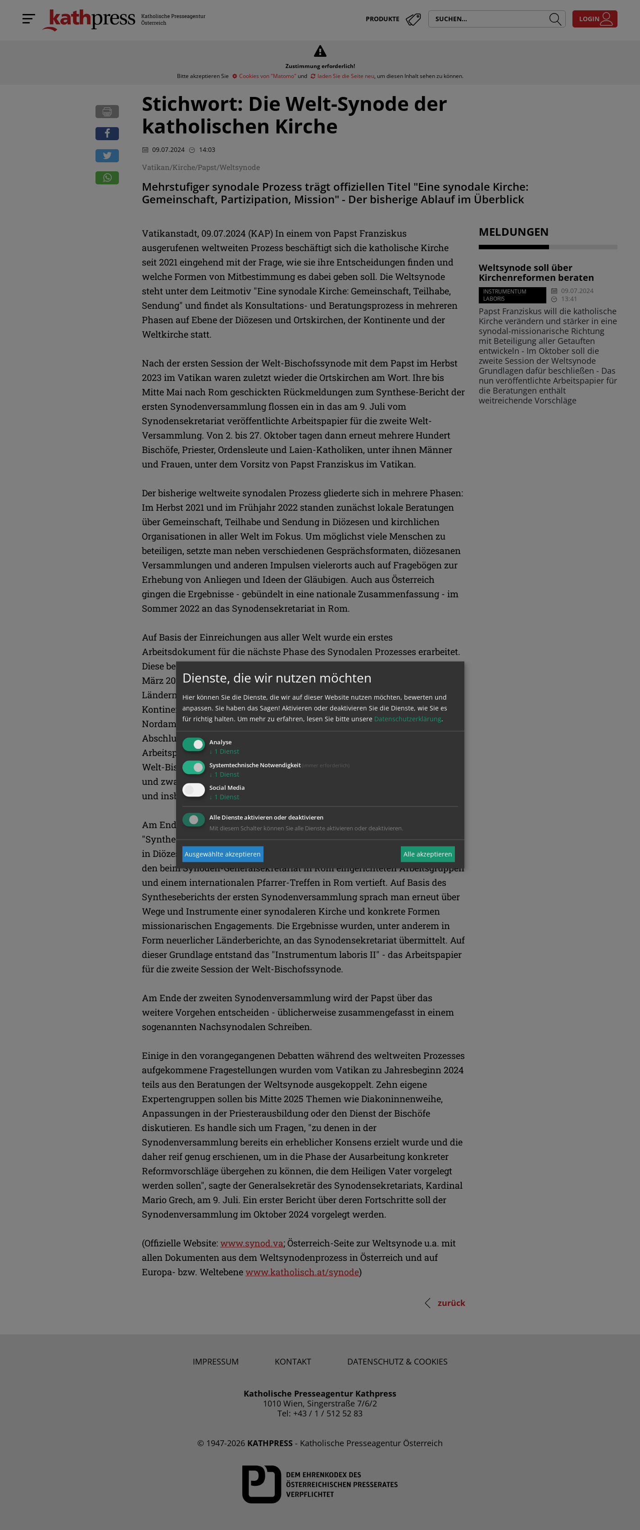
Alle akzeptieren (428, 854)
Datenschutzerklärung (407, 719)
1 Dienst (224, 751)
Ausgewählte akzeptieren (223, 854)
